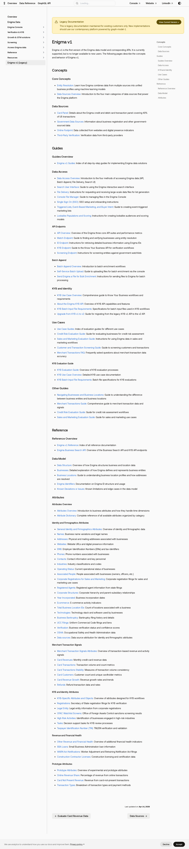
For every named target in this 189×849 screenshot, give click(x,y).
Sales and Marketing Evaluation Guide (76, 338)
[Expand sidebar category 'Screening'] (43, 42)
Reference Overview (64, 438)
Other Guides (60, 388)
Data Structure (64, 465)
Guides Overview (62, 156)
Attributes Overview (62, 504)
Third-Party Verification (68, 135)
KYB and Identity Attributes (65, 692)
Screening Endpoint (67, 253)
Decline (166, 844)
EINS (59, 549)
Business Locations (66, 475)
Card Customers (65, 674)
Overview (12, 3)
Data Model (59, 458)
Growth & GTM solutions (19, 37)
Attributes (58, 497)
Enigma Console (15, 27)
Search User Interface (68, 187)
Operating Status (65, 569)
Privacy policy (76, 844)
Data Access (59, 171)
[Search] (94, 3)
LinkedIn (166, 3)
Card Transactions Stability (70, 670)
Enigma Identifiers (66, 484)
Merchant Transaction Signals (67, 644)
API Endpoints (59, 226)
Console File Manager (68, 197)
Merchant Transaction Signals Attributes (77, 651)
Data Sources (60, 106)
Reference (12, 52)
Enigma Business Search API (71, 450)
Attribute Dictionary (66, 515)
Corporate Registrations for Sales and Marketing (81, 579)
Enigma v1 (62, 41)
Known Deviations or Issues (70, 489)
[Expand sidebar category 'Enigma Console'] (43, 27)
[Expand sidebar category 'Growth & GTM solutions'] (43, 37)
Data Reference (27, 3)
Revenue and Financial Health (67, 735)
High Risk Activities (66, 718)
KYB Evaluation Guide (62, 363)
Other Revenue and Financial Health (75, 741)
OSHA (60, 632)
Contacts (61, 559)
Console (134, 3)
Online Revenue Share (68, 775)
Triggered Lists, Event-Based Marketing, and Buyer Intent (85, 207)
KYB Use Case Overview (69, 295)
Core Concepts (61, 78)
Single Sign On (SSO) (67, 202)
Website (150, 3)
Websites (61, 544)
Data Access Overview (68, 178)
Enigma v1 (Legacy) (17, 62)
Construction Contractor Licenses (74, 756)
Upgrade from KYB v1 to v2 (70, 314)
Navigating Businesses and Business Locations (80, 394)
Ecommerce (63, 602)
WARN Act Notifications (68, 751)
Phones (60, 554)
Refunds (61, 684)
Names (60, 534)
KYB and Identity (62, 288)
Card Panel (62, 112)
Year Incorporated (66, 597)
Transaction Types (66, 785)
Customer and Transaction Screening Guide (79, 347)
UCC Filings (62, 622)
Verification (62, 627)
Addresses (62, 539)
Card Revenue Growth (68, 679)
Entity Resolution (65, 85)
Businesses (62, 470)
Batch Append (59, 260)
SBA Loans (62, 746)
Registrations (63, 703)
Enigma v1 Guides (66, 163)
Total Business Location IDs (70, 607)
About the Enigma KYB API (70, 303)
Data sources (63, 637)
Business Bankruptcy (67, 617)
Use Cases (58, 322)
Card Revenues (64, 659)
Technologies (63, 612)
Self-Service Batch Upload (70, 271)
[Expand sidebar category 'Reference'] (43, 52)
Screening (12, 42)
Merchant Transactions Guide (71, 403)
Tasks (60, 723)
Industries (62, 564)
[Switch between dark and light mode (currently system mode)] (179, 3)
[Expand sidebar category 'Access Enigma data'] (43, 47)
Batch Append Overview (69, 266)
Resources (12, 57)
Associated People (66, 574)
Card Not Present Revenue (70, 780)
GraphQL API (44, 3)
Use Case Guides (65, 329)
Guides (57, 148)
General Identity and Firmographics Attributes (79, 529)
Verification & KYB (16, 32)
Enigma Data (14, 22)
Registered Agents (66, 587)
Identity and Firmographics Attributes (70, 522)
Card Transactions (66, 664)
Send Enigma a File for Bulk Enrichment (76, 276)
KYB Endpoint (64, 248)
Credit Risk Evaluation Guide (71, 333)
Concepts (59, 70)
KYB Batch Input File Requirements (74, 309)
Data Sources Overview (69, 94)
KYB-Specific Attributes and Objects (75, 698)
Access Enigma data (17, 47)
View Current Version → (169, 22)
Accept (179, 844)
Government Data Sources (70, 121)
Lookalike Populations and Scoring (74, 215)
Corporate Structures (67, 592)
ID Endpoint (62, 242)
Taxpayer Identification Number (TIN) (75, 728)
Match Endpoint (65, 238)
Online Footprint (65, 130)
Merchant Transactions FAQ (71, 352)
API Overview (63, 233)
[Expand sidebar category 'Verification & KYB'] (43, 32)
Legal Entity (62, 708)
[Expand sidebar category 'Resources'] (43, 57)
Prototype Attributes (62, 764)
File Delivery (63, 192)
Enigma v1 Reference (67, 445)
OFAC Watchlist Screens (69, 713)
